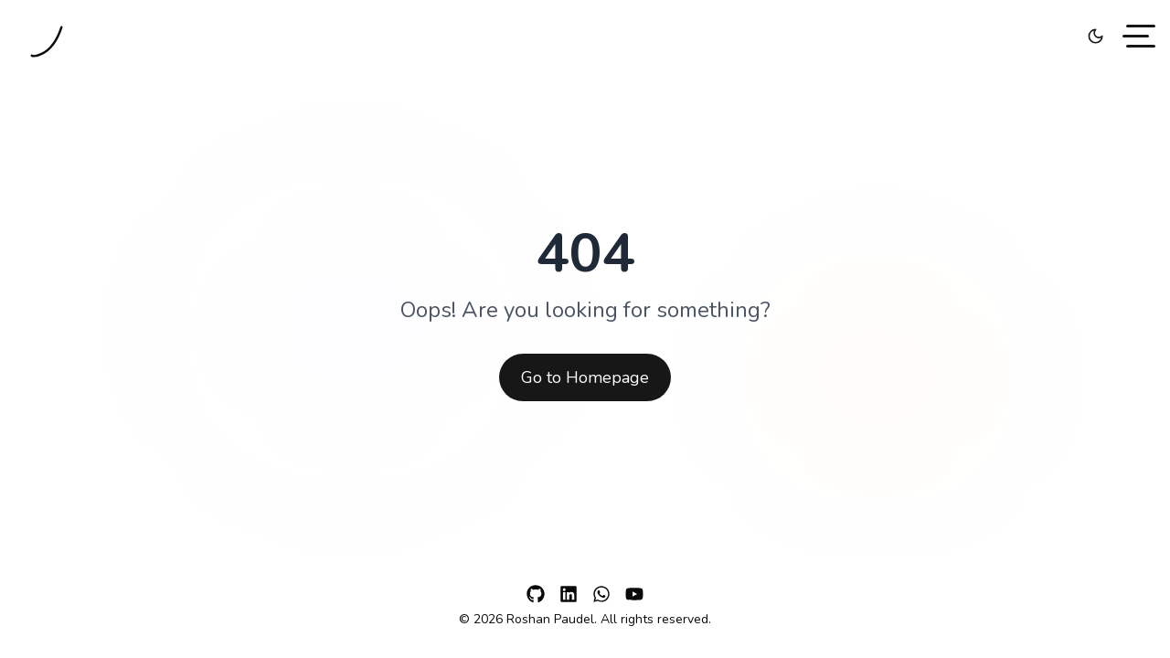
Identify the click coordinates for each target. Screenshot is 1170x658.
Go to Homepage (585, 377)
